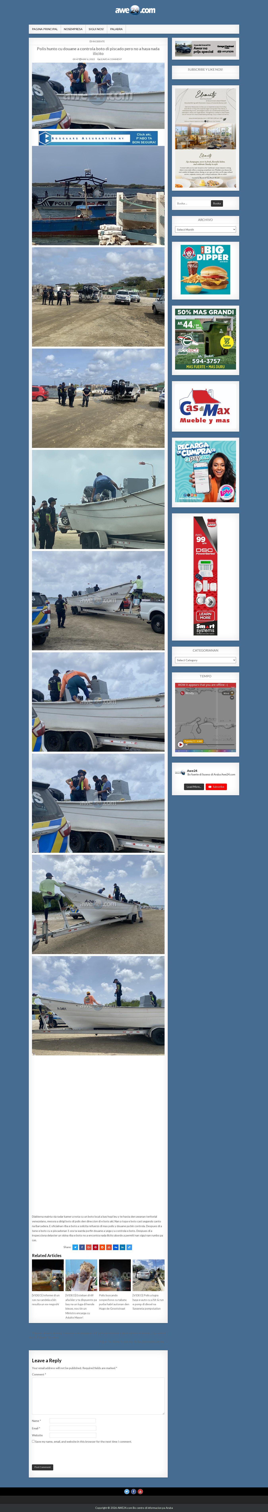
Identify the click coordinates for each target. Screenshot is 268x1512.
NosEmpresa (73, 29)
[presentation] (59, 1455)
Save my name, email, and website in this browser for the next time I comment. (83, 1441)
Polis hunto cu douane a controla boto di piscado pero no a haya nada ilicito (98, 51)
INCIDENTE (99, 41)
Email (36, 1428)
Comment (39, 1374)
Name (36, 1420)
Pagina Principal (45, 29)
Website (37, 1435)
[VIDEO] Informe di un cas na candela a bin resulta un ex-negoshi (46, 1300)
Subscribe (216, 786)
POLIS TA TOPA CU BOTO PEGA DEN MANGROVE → (133, 1341)
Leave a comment (111, 59)
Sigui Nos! (96, 29)
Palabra (116, 29)
